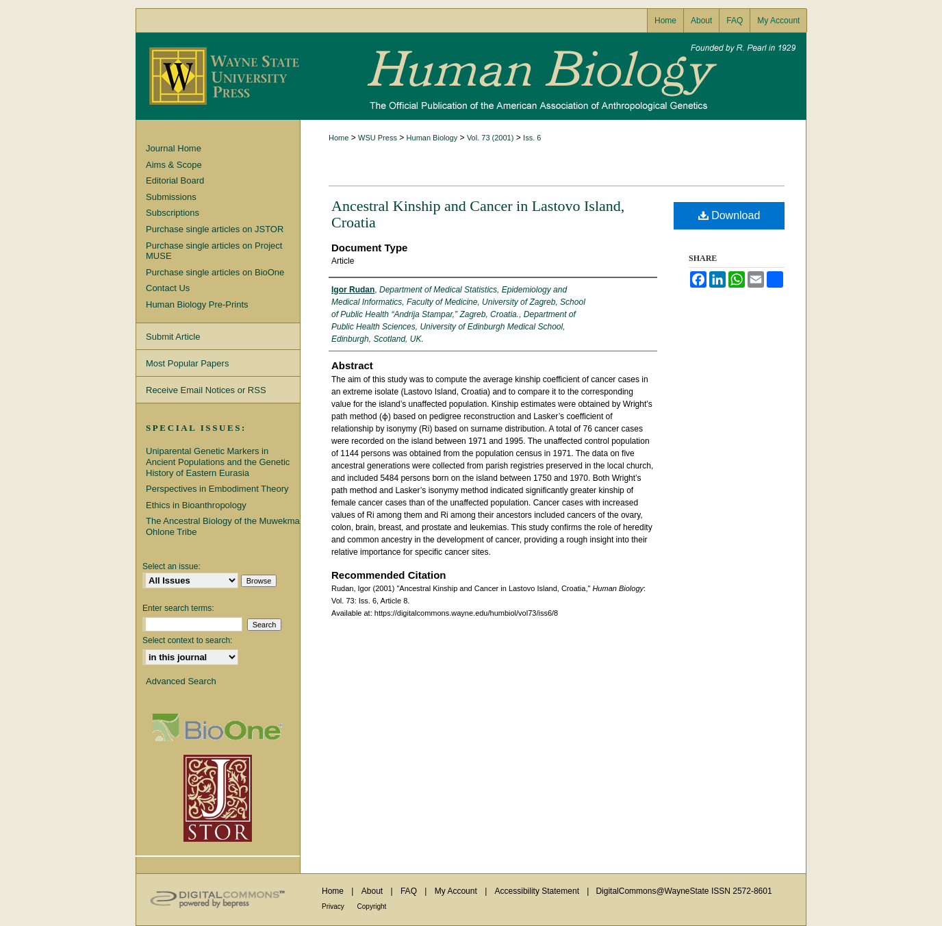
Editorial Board (175, 180)
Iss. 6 (532, 138)
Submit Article (173, 336)
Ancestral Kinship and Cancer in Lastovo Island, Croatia (477, 214)
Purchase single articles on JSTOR (214, 229)
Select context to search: (187, 640)
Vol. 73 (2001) (490, 138)
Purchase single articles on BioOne (215, 272)
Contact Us (168, 288)
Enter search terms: (178, 608)
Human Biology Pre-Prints (197, 304)
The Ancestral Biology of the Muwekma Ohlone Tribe (223, 526)
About (373, 891)
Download (729, 215)
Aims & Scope (174, 165)
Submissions (171, 197)
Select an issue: (171, 566)
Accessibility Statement (538, 891)
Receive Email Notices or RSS (206, 390)
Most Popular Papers (187, 363)
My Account (457, 891)
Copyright (372, 906)
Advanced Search (181, 681)
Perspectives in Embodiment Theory (217, 489)
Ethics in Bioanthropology (196, 505)
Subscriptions (172, 213)
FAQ (409, 891)
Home (338, 138)
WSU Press (377, 138)
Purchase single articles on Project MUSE (214, 251)
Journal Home (173, 148)
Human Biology (471, 76)
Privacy (334, 906)
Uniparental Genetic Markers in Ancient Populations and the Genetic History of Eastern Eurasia (218, 461)
